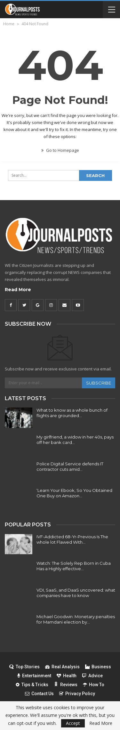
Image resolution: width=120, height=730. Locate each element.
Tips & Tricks (32, 684)
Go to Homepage (60, 150)
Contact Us (39, 693)
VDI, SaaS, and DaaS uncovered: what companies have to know (75, 592)
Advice (92, 675)
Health (66, 675)
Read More (18, 289)
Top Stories (24, 666)
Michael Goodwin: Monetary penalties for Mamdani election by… (75, 619)
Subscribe (98, 382)
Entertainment (34, 675)
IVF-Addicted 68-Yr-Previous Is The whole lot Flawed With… (72, 539)
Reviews (65, 684)
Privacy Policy (77, 693)
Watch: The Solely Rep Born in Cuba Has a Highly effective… (73, 566)
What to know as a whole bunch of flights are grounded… (72, 413)
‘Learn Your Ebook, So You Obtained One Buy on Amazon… (74, 493)
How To (93, 684)
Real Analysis (62, 666)
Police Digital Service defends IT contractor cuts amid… (69, 466)
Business (98, 666)
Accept (73, 723)
